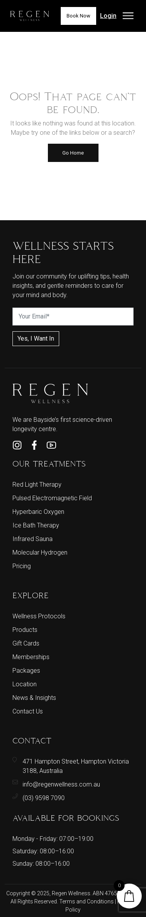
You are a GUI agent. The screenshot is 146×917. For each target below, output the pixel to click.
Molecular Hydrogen (39, 552)
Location (24, 684)
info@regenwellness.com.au (61, 784)
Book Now (78, 16)
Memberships (30, 657)
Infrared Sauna (32, 539)
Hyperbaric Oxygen (38, 511)
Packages (26, 670)
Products (24, 629)
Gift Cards (25, 643)
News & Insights (34, 697)
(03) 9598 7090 (44, 798)
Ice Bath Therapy (35, 525)
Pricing (21, 566)
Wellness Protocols (38, 616)
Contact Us (27, 711)
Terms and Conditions (87, 901)
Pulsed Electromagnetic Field (52, 498)
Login (108, 15)
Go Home (73, 153)
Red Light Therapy (37, 484)
